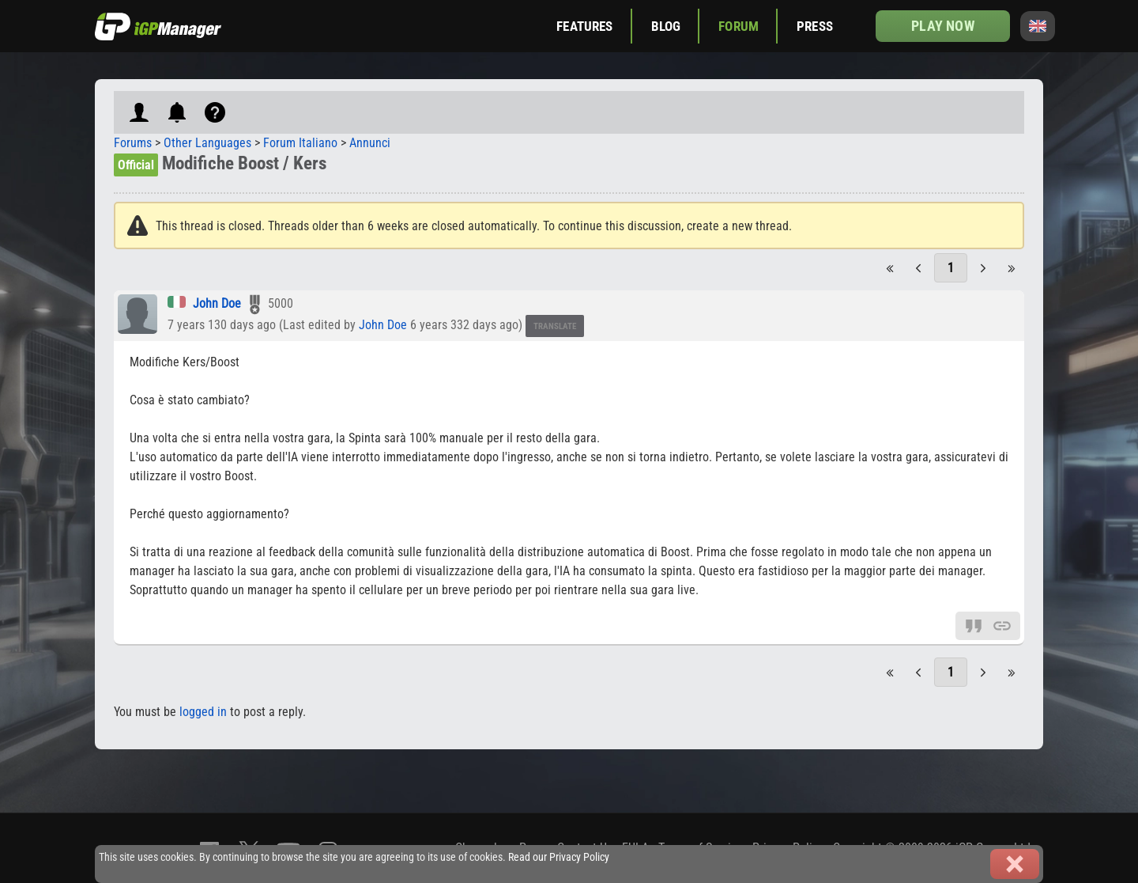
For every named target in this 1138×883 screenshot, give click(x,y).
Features (584, 26)
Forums (133, 142)
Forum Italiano (300, 142)
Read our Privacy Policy (558, 857)
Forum (738, 26)
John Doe (217, 303)
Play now (942, 25)
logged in (203, 711)
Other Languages (207, 142)
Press (815, 26)
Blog (666, 26)
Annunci (369, 142)
